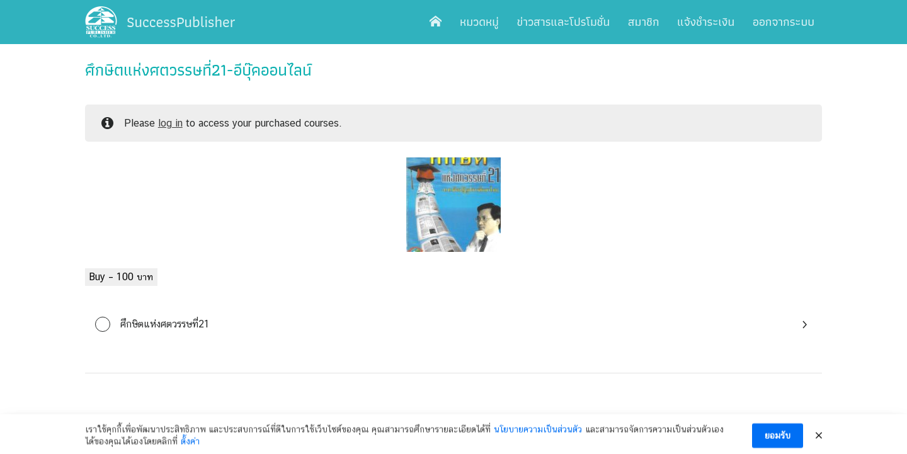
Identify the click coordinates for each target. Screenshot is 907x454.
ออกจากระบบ (783, 21)
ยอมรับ (777, 441)
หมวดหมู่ (479, 21)
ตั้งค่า (190, 447)
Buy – (121, 277)
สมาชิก (643, 21)
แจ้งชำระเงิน (705, 21)
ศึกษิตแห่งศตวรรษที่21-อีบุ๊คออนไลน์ (198, 70)
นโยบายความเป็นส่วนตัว (538, 435)
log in (170, 123)
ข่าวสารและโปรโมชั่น (563, 21)
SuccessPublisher (181, 21)
